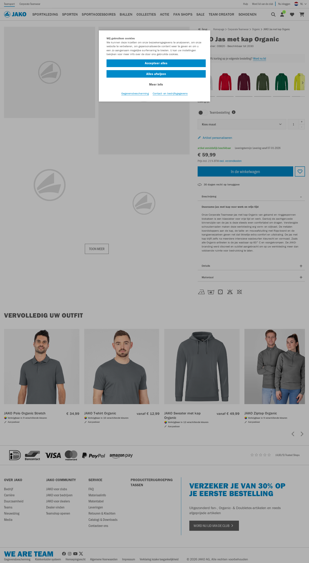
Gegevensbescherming (135, 93)
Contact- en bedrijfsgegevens (170, 93)
